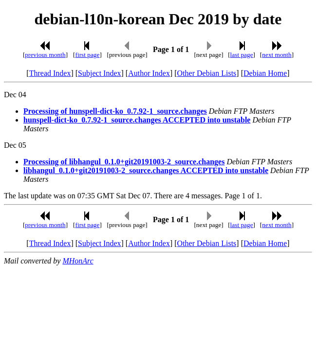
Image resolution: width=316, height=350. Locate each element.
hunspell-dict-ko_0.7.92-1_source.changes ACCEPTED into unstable (136, 120)
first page (87, 54)
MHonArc (77, 261)
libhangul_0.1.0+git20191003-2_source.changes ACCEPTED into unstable (145, 170)
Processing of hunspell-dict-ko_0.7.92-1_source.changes (115, 111)
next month (276, 54)
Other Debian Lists (207, 73)
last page (241, 54)
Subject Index (99, 73)
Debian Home (265, 73)
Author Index (149, 73)
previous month (45, 54)
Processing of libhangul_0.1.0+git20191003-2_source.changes (123, 162)
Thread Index (50, 73)
